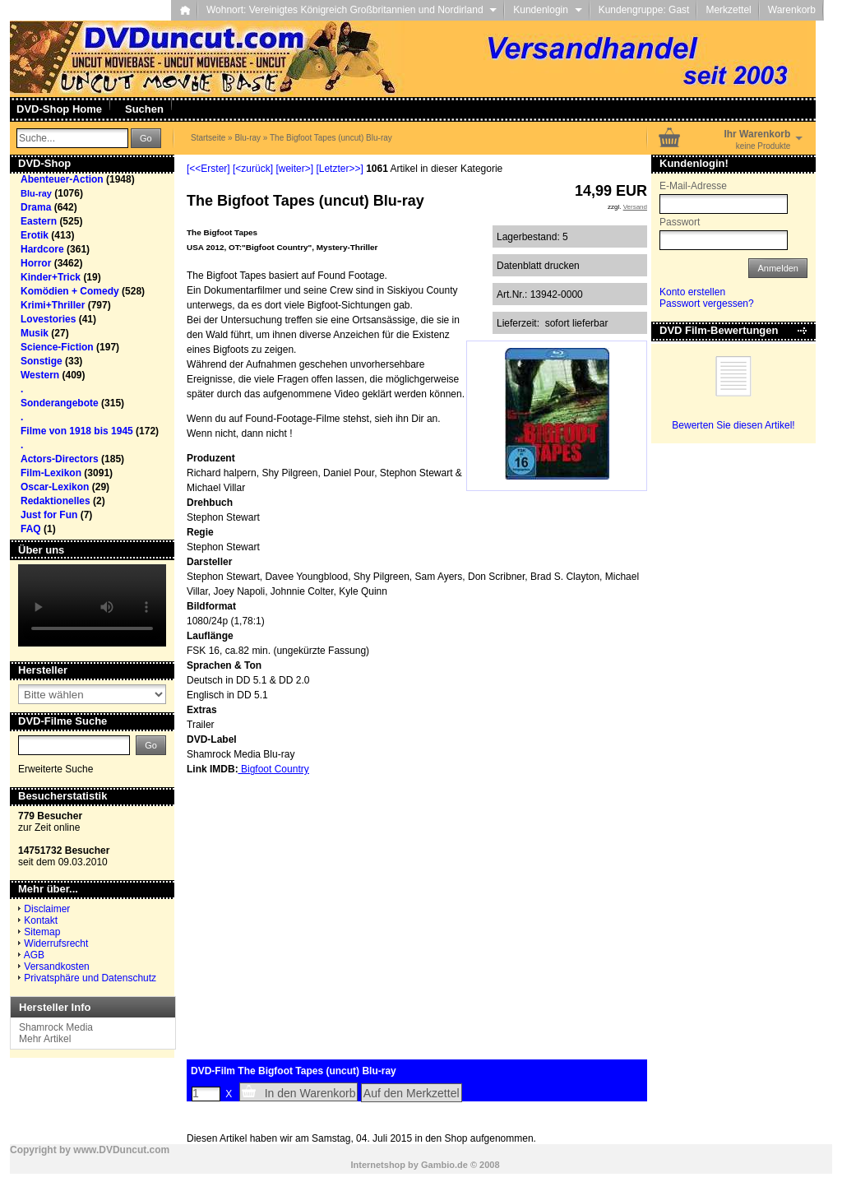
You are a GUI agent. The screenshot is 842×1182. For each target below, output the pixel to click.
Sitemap (42, 932)
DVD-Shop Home (59, 109)
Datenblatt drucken (538, 265)
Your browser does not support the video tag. (92, 605)
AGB (34, 955)
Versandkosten (56, 966)
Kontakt (41, 920)
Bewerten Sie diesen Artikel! (733, 425)
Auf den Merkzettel (411, 1093)
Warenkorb (792, 10)
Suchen (144, 109)
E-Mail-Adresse (693, 186)
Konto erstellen (692, 292)
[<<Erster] (208, 168)
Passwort (679, 222)
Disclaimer (47, 909)
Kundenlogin (547, 10)
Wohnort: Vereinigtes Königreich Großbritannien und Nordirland (351, 10)
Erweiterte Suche (55, 769)
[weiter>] (294, 168)
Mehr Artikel (45, 1039)
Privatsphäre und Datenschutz (90, 978)
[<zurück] (253, 168)
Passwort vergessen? (706, 303)
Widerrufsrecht (56, 943)
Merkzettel (728, 10)
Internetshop (377, 1165)
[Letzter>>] (339, 168)
